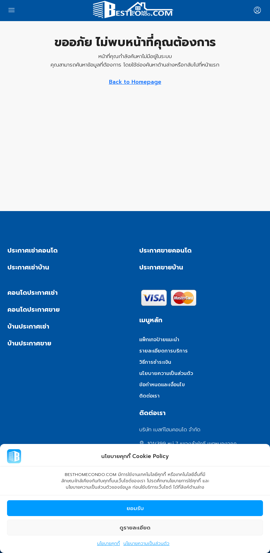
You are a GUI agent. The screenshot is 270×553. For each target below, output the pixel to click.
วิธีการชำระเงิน (155, 362)
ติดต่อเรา (149, 396)
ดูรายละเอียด (135, 528)
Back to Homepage (135, 82)
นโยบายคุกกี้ (108, 544)
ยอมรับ (135, 509)
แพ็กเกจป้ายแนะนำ (159, 339)
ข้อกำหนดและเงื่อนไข (162, 384)
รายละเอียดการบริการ (163, 351)
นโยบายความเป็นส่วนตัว (146, 544)
